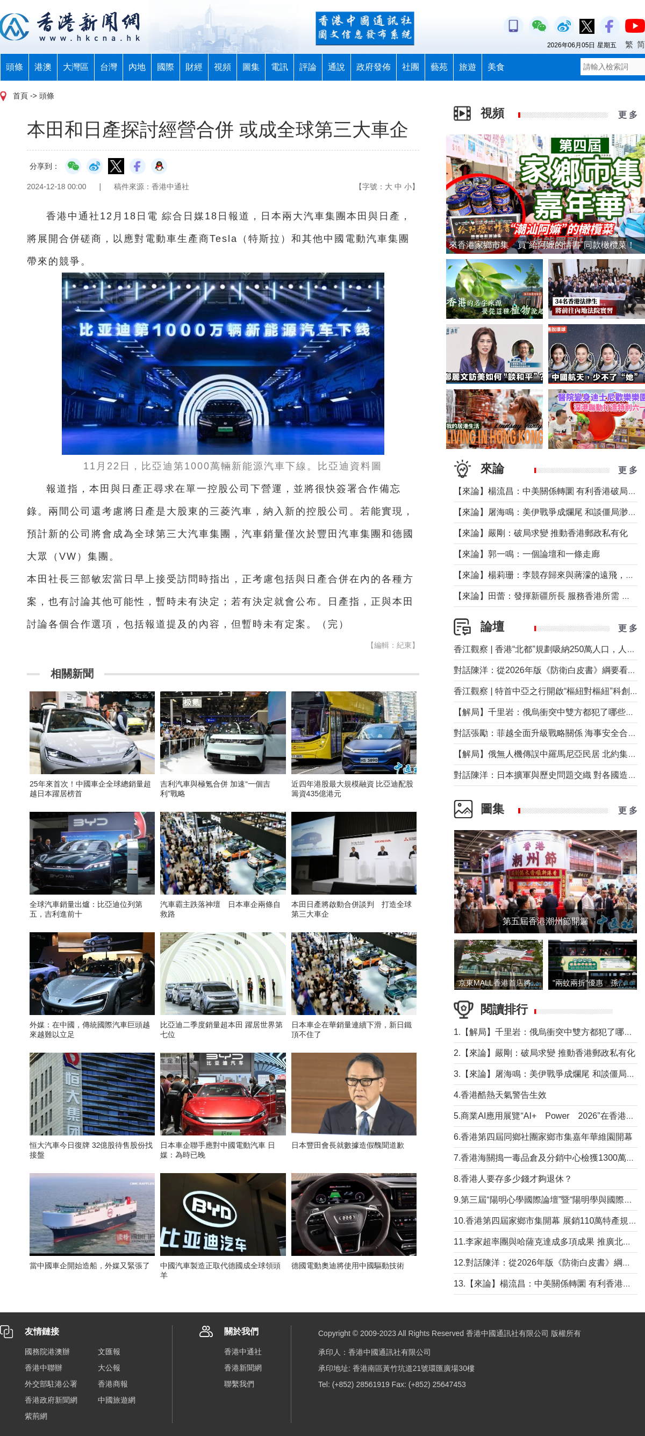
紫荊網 (36, 1416)
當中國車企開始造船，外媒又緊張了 (90, 1265)
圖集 (251, 67)
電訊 (279, 67)
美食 (496, 67)
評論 (308, 67)
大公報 (109, 1367)
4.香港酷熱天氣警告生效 (500, 1094)
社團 (410, 67)
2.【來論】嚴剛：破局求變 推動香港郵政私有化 (544, 1053)
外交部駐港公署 (51, 1384)
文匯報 (109, 1351)
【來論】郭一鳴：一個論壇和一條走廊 (527, 554)
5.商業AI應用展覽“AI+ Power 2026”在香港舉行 (548, 1115)
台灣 (108, 67)
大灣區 (76, 67)
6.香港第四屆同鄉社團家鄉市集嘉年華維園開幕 (543, 1136)
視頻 (222, 67)
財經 (194, 67)
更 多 (627, 114)
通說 (336, 67)
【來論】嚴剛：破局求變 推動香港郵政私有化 (541, 533)
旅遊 (467, 67)
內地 (137, 67)
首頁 (20, 95)
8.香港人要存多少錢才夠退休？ (513, 1178)
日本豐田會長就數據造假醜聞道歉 (347, 1145)
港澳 (43, 67)
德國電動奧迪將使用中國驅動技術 (347, 1265)
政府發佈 (373, 67)
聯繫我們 (239, 1384)
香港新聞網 (243, 1367)
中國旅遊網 (116, 1400)
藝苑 (439, 67)
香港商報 (113, 1384)
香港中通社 (243, 1351)
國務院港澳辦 (47, 1351)
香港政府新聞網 (51, 1400)
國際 (165, 67)
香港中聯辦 (43, 1367)
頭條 (14, 67)
